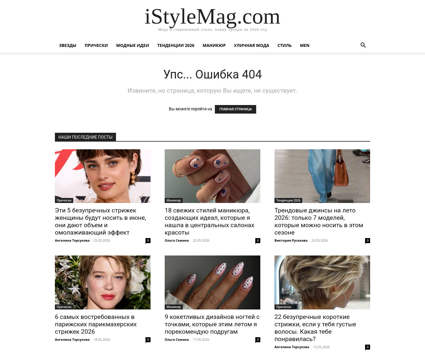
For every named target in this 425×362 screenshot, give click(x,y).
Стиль (284, 45)
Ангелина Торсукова (72, 240)
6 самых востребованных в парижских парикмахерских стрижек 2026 (96, 324)
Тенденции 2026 (175, 45)
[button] (363, 46)
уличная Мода (251, 45)
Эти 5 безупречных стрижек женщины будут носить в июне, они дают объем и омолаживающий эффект (100, 221)
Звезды (67, 45)
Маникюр (214, 45)
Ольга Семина (177, 240)
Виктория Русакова (291, 240)
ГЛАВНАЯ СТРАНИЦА (235, 109)
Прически (96, 45)
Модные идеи (132, 45)
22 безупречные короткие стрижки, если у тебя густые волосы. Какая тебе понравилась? (315, 328)
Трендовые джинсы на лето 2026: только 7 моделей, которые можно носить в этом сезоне (318, 221)
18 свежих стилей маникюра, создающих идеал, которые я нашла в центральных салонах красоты (209, 221)
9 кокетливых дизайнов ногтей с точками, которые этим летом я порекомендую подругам (212, 324)
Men (304, 45)
